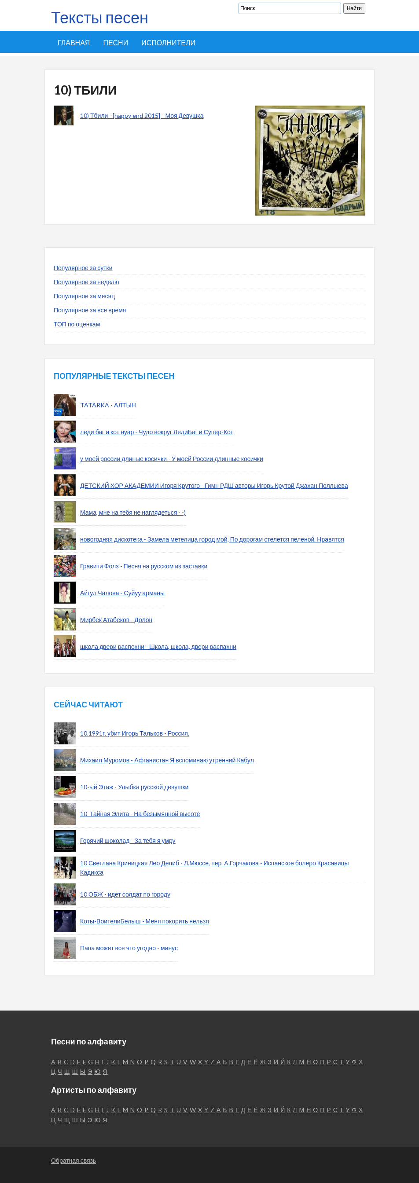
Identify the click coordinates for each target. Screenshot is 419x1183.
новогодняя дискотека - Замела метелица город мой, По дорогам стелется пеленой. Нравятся (212, 539)
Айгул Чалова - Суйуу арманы (122, 593)
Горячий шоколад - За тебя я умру (128, 840)
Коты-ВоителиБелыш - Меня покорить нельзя (144, 921)
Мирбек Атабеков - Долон (116, 619)
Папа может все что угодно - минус (129, 948)
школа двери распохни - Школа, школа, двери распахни (158, 646)
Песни (115, 42)
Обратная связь (73, 1160)
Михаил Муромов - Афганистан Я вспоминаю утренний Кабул (167, 760)
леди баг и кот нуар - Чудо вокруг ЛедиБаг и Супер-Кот (156, 432)
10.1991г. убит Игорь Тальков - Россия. (134, 733)
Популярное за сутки (83, 267)
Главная (74, 42)
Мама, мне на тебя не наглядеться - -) (133, 512)
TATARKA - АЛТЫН (108, 405)
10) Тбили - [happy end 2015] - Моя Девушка (141, 115)
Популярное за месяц (84, 296)
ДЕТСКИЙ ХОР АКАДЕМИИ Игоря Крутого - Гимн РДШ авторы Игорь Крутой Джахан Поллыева (214, 485)
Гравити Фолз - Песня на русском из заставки (143, 566)
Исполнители (168, 42)
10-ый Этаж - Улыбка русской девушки (134, 787)
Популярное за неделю (86, 282)
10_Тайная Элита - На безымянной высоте (140, 813)
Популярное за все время (90, 310)
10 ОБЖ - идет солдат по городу (125, 894)
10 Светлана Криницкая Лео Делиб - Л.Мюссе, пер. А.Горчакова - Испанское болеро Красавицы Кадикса (214, 867)
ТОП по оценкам (77, 324)
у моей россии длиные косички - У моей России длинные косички (171, 458)
